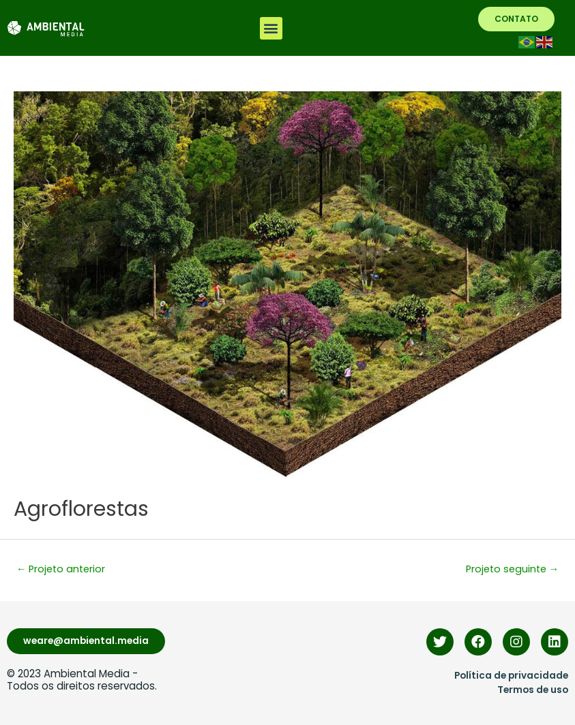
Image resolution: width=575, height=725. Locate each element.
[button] (271, 28)
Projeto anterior (61, 569)
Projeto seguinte (512, 569)
